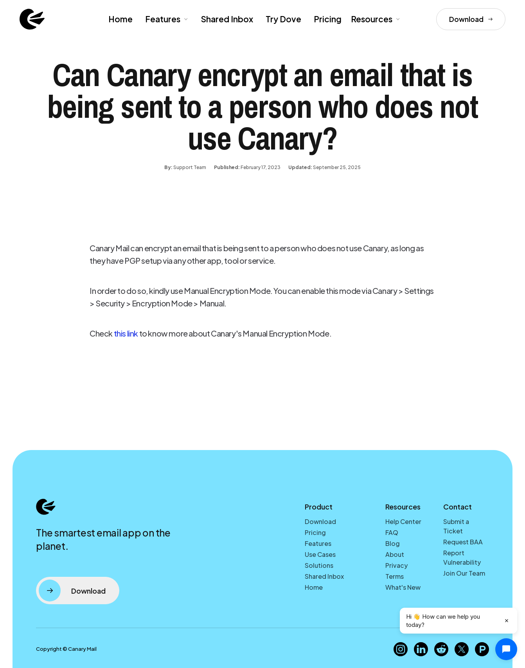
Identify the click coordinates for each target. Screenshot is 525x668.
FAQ (391, 532)
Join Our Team (464, 573)
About (394, 554)
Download (320, 521)
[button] (166, 19)
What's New (403, 587)
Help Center (403, 521)
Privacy (396, 565)
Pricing (328, 19)
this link (126, 333)
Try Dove (283, 19)
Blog (392, 543)
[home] (32, 19)
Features (318, 543)
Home (120, 19)
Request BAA (463, 542)
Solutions (319, 565)
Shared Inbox (227, 19)
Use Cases (320, 554)
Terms (394, 576)
